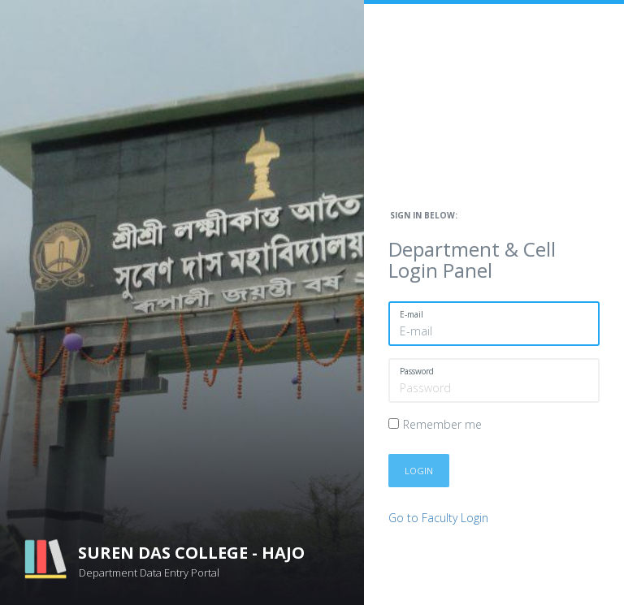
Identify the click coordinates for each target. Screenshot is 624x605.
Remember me (442, 424)
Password (417, 371)
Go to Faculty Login (438, 517)
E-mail (411, 314)
